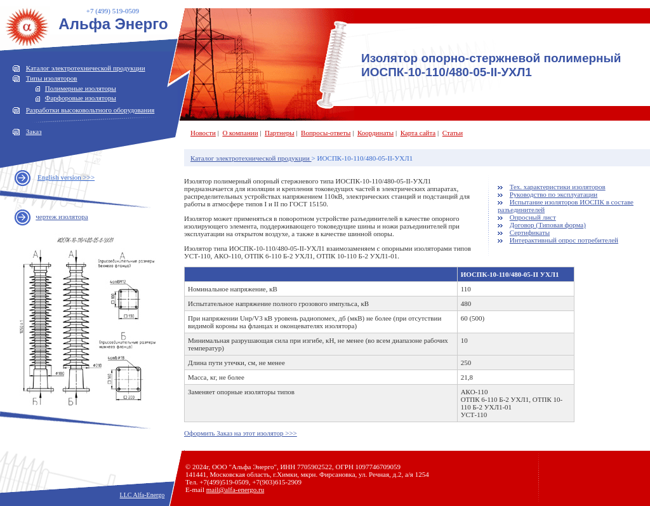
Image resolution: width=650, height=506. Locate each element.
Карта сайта (418, 132)
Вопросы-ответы (325, 132)
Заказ (34, 131)
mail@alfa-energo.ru (235, 489)
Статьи (452, 132)
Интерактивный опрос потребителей (564, 240)
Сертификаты (530, 232)
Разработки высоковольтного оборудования (90, 110)
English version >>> (66, 177)
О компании (240, 132)
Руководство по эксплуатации (553, 194)
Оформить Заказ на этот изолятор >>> (240, 433)
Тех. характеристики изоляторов (558, 186)
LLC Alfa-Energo (142, 494)
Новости (203, 132)
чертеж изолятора (62, 216)
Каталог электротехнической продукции (85, 68)
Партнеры (280, 132)
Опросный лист (533, 217)
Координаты (375, 132)
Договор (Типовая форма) (548, 225)
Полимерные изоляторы (80, 88)
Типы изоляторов (51, 78)
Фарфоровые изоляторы (80, 98)
